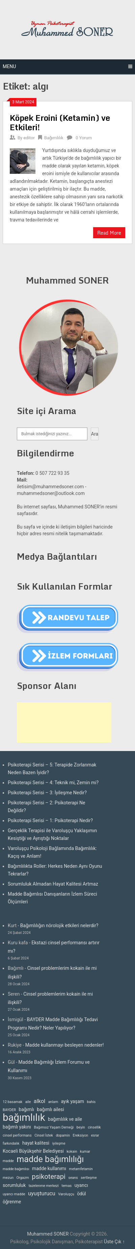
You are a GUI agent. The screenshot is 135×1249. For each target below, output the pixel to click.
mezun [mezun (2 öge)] (8, 1178)
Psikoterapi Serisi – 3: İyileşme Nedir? (47, 792)
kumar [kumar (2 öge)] (85, 1151)
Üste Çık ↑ (114, 1241)
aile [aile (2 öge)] (28, 1102)
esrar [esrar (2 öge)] (95, 1135)
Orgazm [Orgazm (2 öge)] (23, 1178)
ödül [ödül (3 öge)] (81, 1193)
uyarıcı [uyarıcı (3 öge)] (81, 1185)
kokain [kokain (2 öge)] (71, 1151)
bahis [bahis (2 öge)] (91, 1102)
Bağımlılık (53, 137)
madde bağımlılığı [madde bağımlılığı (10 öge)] (50, 1159)
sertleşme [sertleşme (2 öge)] (89, 1178)
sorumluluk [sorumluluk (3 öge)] (14, 1185)
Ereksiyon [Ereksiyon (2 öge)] (80, 1135)
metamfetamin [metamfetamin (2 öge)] (81, 1169)
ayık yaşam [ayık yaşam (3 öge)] (72, 1101)
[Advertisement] (64, 722)
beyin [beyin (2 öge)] (81, 1127)
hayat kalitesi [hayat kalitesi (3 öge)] (35, 1143)
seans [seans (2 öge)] (73, 1178)
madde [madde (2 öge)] (8, 1161)
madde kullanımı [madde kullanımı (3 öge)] (49, 1168)
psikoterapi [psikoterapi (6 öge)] (48, 1177)
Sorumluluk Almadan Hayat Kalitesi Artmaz (53, 884)
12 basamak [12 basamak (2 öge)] (12, 1102)
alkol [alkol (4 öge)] (39, 1101)
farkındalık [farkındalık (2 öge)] (11, 1143)
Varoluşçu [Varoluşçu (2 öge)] (66, 1194)
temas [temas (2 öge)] (66, 1186)
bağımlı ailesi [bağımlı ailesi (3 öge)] (50, 1109)
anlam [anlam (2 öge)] (53, 1102)
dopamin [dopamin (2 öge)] (63, 1135)
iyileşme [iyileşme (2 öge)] (58, 1143)
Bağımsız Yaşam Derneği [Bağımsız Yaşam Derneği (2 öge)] (54, 1127)
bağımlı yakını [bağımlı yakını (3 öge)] (17, 1127)
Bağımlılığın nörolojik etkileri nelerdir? (59, 925)
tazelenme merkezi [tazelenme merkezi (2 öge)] (44, 1186)
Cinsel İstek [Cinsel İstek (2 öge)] (43, 1135)
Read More (109, 233)
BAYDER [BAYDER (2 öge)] (9, 1110)
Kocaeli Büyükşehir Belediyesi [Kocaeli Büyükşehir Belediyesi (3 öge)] (33, 1151)
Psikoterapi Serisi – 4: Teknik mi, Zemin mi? (53, 782)
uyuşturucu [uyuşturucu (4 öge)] (41, 1193)
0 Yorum (84, 137)
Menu (9, 66)
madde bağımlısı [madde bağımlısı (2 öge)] (16, 1169)
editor (28, 137)
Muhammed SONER (48, 1234)
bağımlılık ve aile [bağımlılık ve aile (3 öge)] (65, 1119)
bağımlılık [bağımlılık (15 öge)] (24, 1117)
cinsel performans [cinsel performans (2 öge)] (17, 1135)
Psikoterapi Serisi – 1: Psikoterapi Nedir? (50, 820)
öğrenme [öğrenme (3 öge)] (12, 1201)
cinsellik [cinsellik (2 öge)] (94, 1127)
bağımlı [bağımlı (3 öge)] (26, 1109)
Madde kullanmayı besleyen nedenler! (64, 1045)
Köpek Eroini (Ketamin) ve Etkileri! (60, 122)
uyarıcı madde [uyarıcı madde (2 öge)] (14, 1194)
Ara (94, 434)
